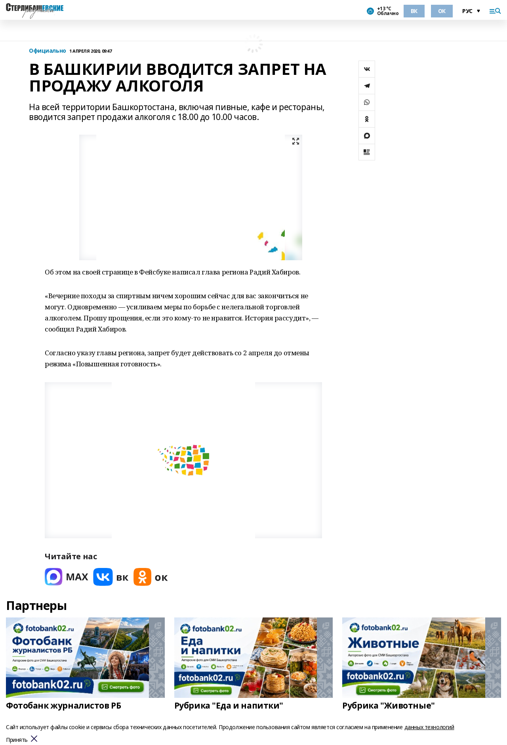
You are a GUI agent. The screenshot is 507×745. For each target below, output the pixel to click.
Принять (17, 740)
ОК (442, 11)
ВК (414, 11)
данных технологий (429, 727)
